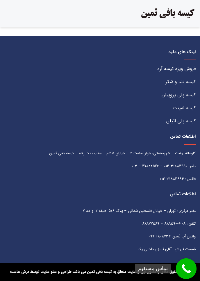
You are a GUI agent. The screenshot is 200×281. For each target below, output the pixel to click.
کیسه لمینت (184, 108)
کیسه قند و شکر (180, 81)
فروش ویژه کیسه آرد (176, 68)
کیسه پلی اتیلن (181, 121)
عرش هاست (19, 272)
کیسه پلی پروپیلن (179, 95)
